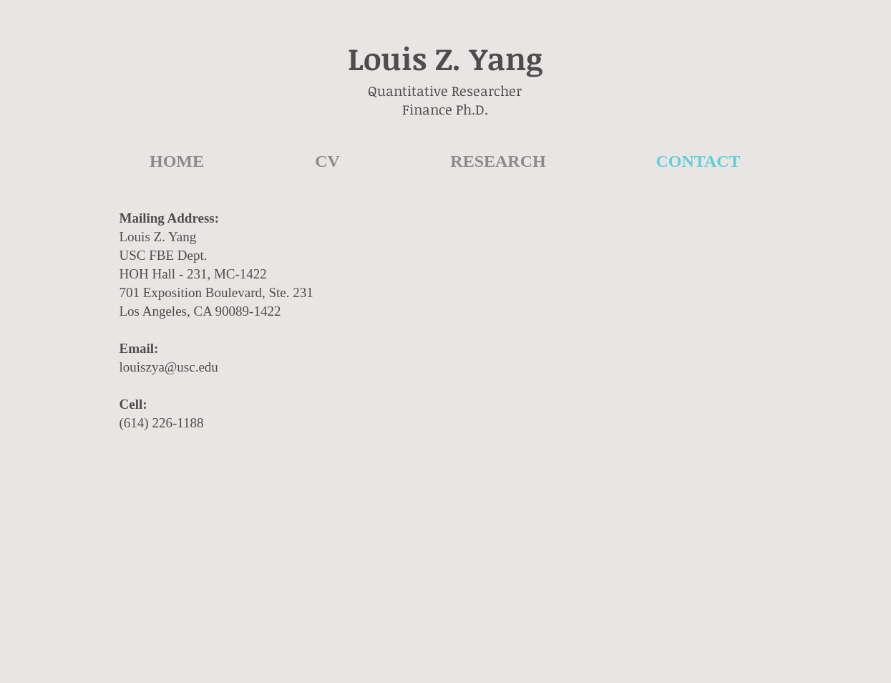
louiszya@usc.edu (169, 366)
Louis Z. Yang (445, 58)
